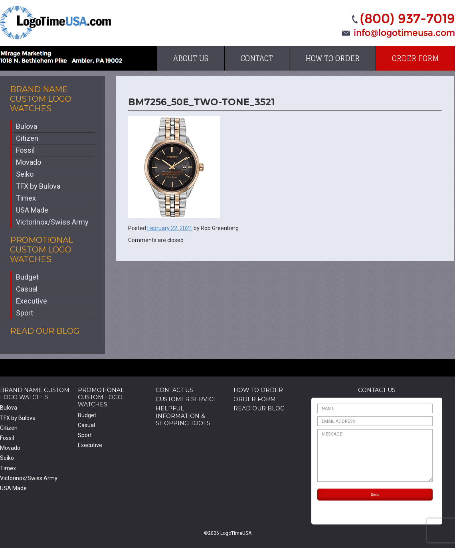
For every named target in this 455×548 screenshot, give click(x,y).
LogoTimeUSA (55, 22)
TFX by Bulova (38, 186)
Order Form (415, 58)
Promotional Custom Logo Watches (41, 249)
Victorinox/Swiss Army (52, 222)
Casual (27, 289)
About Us (190, 58)
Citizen (27, 138)
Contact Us (174, 390)
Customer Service (186, 399)
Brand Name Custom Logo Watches (40, 99)
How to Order (332, 58)
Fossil (25, 150)
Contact (257, 58)
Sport (24, 313)
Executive (31, 301)
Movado (28, 162)
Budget (27, 277)
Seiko (25, 174)
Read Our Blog (44, 331)
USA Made (32, 210)
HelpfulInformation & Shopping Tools (183, 415)
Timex (26, 198)
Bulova (26, 126)
